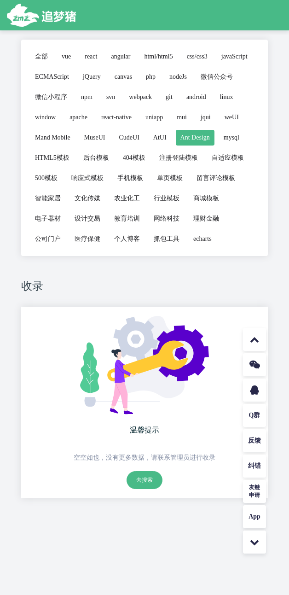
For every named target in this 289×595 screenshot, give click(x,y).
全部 (41, 56)
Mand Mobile (52, 137)
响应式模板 (87, 178)
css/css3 (197, 56)
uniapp (154, 117)
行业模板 (166, 198)
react (91, 56)
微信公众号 (217, 76)
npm (86, 96)
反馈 (254, 440)
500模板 (46, 178)
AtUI (160, 137)
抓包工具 (166, 238)
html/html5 (158, 56)
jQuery (92, 76)
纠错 (254, 465)
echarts (202, 238)
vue (66, 56)
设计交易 (87, 218)
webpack (140, 96)
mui (182, 117)
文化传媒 (87, 198)
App (254, 516)
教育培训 (127, 218)
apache (78, 117)
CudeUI (129, 137)
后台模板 (96, 157)
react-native (116, 117)
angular (120, 56)
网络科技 (166, 218)
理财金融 (206, 218)
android (196, 96)
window (45, 117)
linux (226, 96)
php (151, 76)
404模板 (134, 157)
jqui (206, 117)
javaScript (234, 56)
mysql (231, 137)
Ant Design (195, 137)
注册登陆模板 (178, 157)
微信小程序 (51, 96)
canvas (123, 76)
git (169, 96)
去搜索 (144, 480)
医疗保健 (87, 238)
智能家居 (48, 198)
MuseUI (94, 137)
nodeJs (178, 76)
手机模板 (130, 178)
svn (110, 96)
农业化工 (127, 198)
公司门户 (48, 238)
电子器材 (48, 218)
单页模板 (170, 178)
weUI (232, 117)
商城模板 (206, 198)
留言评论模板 (216, 178)
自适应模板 (228, 157)
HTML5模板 (52, 157)
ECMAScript (52, 76)
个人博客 (127, 238)
